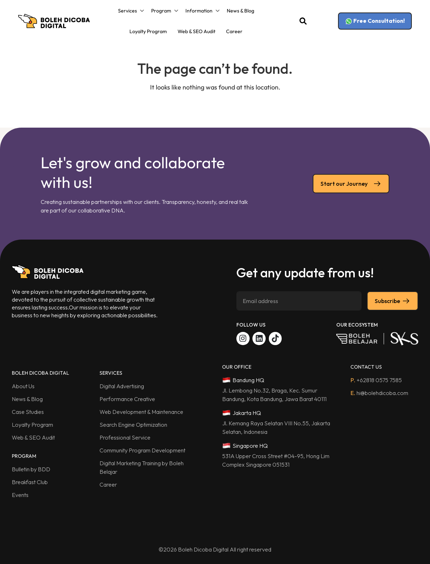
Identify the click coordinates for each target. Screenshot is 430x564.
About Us (23, 386)
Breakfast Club (30, 482)
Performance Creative (127, 399)
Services (127, 10)
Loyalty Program (148, 31)
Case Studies (28, 411)
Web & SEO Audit (196, 31)
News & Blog (240, 10)
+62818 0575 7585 (376, 380)
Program (161, 10)
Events (20, 494)
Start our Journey (351, 183)
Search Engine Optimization (133, 424)
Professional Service (124, 437)
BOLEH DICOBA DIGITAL (40, 373)
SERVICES (110, 373)
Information (199, 10)
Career (234, 31)
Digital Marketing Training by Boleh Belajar (141, 467)
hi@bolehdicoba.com (379, 392)
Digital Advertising (121, 386)
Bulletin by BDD (31, 469)
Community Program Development (142, 450)
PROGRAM (24, 456)
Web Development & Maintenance (141, 411)
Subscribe (392, 301)
